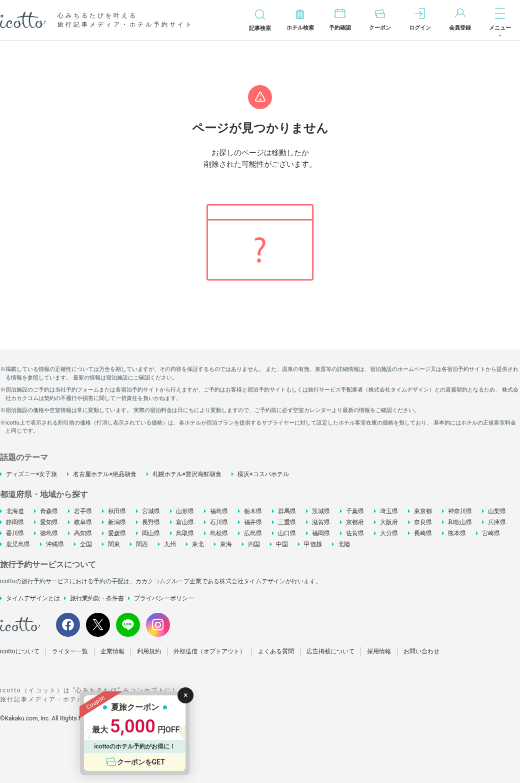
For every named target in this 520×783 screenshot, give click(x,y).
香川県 (15, 533)
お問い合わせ (422, 651)
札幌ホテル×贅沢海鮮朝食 (187, 474)
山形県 (185, 511)
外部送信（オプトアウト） (210, 651)
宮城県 (151, 511)
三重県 (287, 522)
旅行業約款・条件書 (97, 598)
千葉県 (355, 511)
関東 (114, 544)
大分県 (389, 533)
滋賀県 (321, 522)
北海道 (15, 511)
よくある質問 (276, 651)
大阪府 (389, 522)
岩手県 (83, 511)
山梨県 (497, 511)
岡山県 (151, 533)
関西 (142, 544)
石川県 (219, 522)
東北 (198, 544)
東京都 (423, 511)
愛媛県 (117, 533)
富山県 (185, 522)
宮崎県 (491, 533)
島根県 (219, 533)
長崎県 (423, 533)
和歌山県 (460, 522)
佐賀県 (355, 533)
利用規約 (149, 651)
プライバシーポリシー (164, 598)
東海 (226, 544)
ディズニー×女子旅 (31, 474)
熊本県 (457, 533)
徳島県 (49, 533)
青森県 (49, 511)
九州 (170, 544)
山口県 (287, 533)
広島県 (253, 533)
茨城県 (321, 511)
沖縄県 (55, 544)
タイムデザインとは (33, 598)
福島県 (219, 511)
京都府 (355, 522)
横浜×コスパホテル (263, 474)
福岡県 (321, 533)
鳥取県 (185, 533)
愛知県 (49, 522)
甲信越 (313, 544)
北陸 (344, 544)
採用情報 (379, 651)
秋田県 (117, 511)
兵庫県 (497, 522)
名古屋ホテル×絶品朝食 (104, 474)
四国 (254, 544)
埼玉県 (389, 511)
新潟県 (117, 522)
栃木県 (253, 511)
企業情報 (112, 651)
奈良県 (423, 522)
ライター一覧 (70, 651)
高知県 (83, 533)
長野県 (151, 522)
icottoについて (20, 651)
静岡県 (15, 522)
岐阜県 (83, 522)
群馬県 (287, 511)
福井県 (253, 522)
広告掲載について (330, 651)
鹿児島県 (18, 544)
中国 (282, 544)
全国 (86, 544)
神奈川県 (460, 511)
